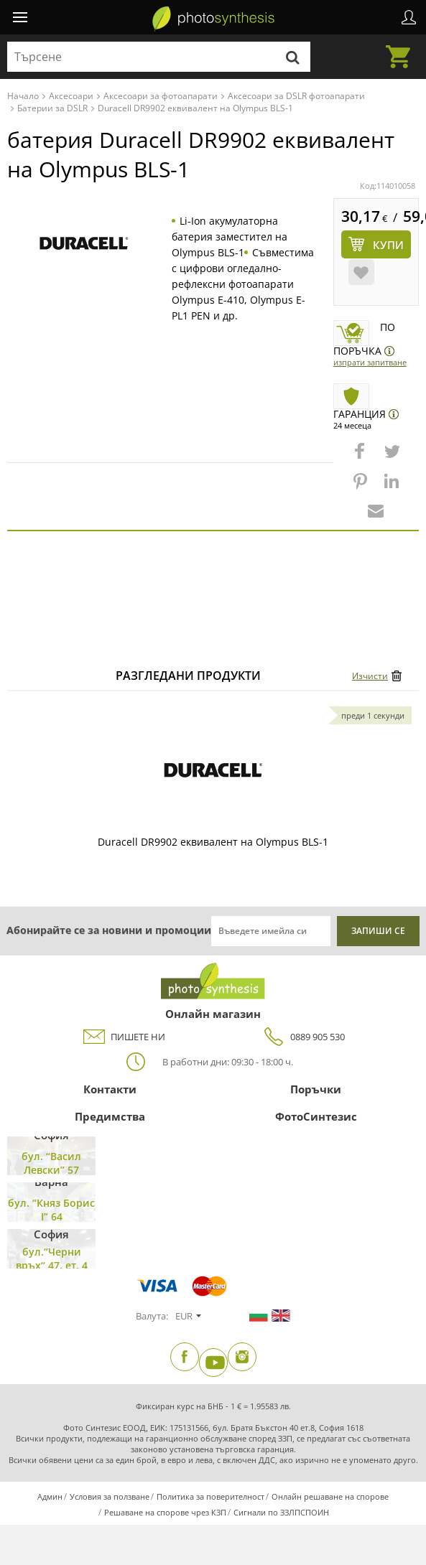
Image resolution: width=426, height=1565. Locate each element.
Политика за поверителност (210, 1496)
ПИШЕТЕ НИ (123, 1037)
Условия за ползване (109, 1496)
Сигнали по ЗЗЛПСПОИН (281, 1512)
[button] (361, 458)
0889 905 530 (303, 1037)
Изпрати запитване (370, 362)
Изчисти (370, 676)
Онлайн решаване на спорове (330, 1496)
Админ (49, 1496)
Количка (402, 48)
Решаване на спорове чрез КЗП (165, 1512)
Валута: (152, 1315)
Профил (409, 17)
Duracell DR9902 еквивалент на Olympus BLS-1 (213, 842)
